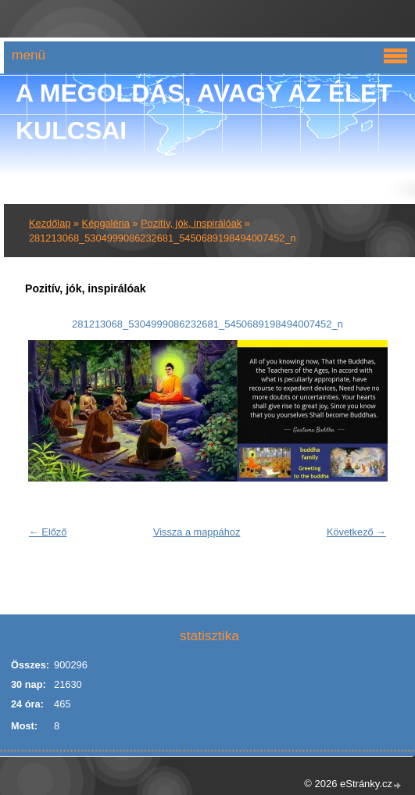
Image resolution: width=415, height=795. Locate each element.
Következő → (356, 532)
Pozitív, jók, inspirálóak (191, 223)
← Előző (47, 532)
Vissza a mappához (196, 532)
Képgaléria (106, 223)
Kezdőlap (49, 223)
